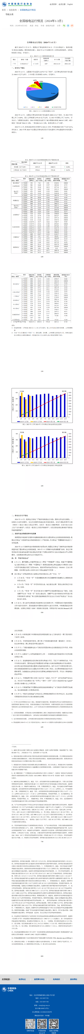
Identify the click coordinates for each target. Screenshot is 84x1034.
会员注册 (62, 4)
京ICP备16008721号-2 (42, 1008)
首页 (4, 10)
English (70, 4)
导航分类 (9, 14)
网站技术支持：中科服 (42, 1015)
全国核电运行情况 (28, 10)
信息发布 (13, 10)
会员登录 (53, 4)
